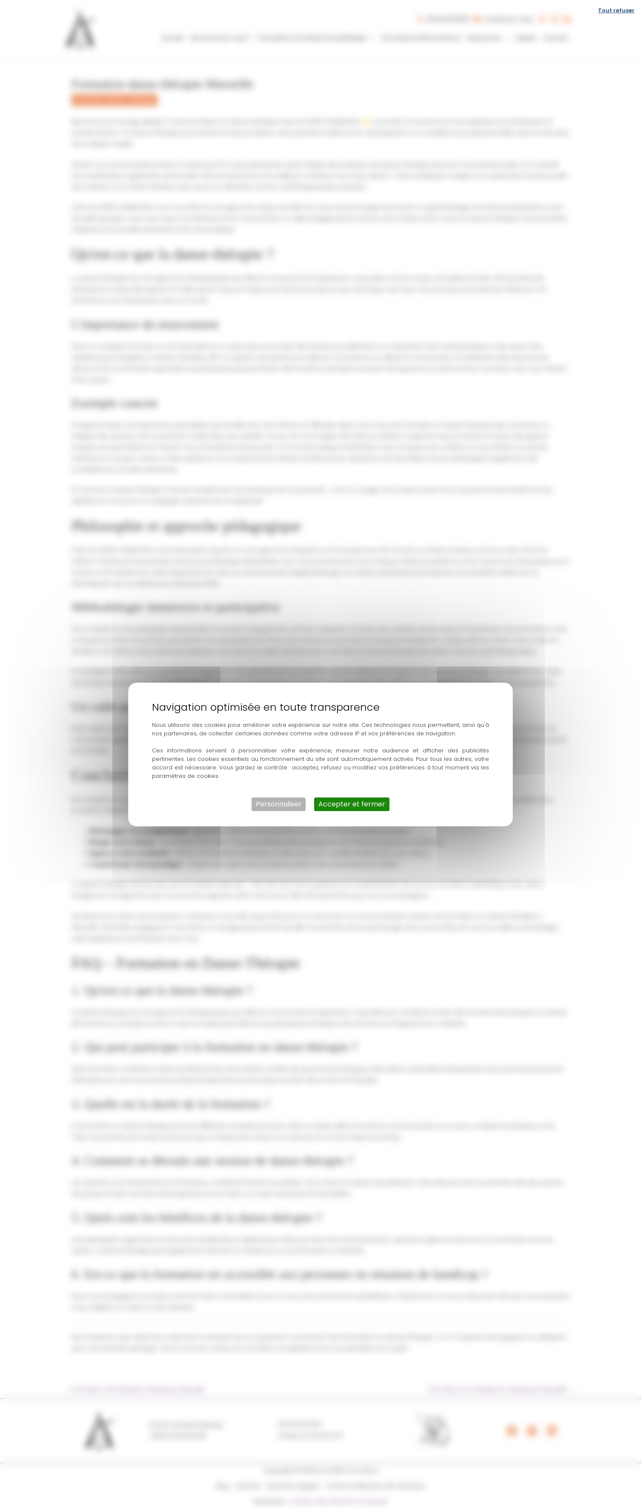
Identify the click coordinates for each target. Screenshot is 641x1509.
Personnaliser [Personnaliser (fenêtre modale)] (278, 804)
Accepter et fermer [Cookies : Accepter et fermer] (351, 804)
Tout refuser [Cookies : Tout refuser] (616, 10)
